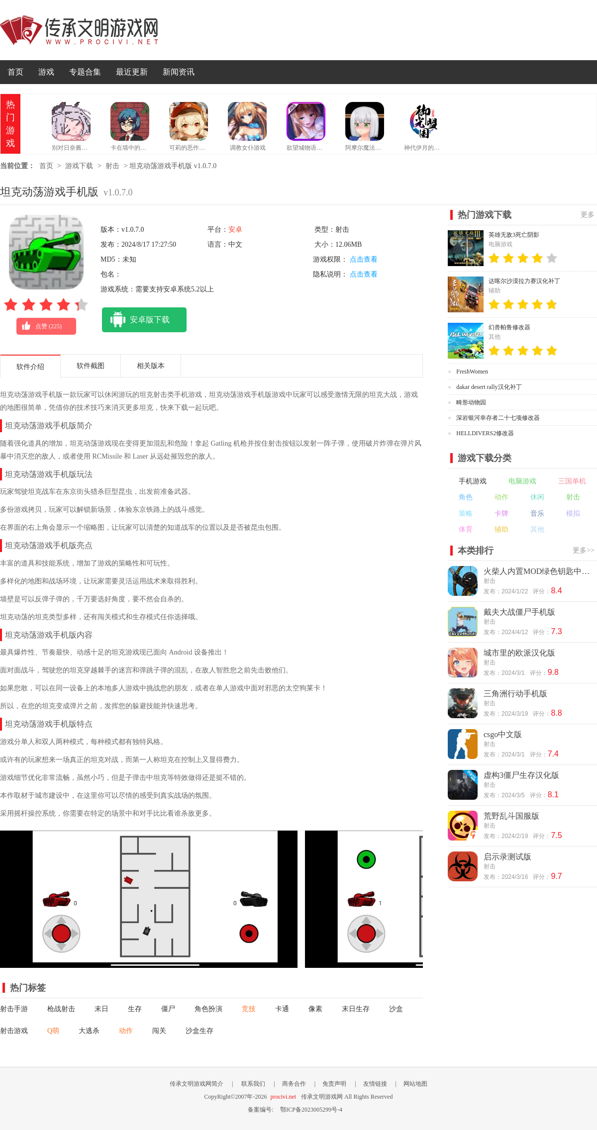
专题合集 (85, 72)
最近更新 (132, 72)
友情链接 (375, 1083)
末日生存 (356, 1009)
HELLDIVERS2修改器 (485, 433)
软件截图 (90, 366)
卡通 (282, 1009)
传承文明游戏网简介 (196, 1083)
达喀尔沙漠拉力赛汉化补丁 (524, 281)
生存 (135, 1009)
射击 (112, 166)
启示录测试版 (507, 856)
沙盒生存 (199, 1031)
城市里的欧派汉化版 (519, 653)
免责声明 (334, 1083)
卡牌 (501, 513)
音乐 (537, 513)
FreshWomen (472, 371)
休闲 (537, 497)
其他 (537, 529)
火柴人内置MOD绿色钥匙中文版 (540, 571)
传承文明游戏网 (79, 30)
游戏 (46, 72)
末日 (101, 1009)
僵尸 (168, 1009)
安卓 (235, 229)
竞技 (249, 1009)
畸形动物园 (471, 402)
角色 (466, 497)
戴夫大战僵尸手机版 (519, 612)
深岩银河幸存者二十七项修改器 (498, 417)
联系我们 (253, 1083)
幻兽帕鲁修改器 (509, 327)
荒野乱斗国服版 (511, 816)
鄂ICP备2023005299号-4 (311, 1109)
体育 (466, 529)
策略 (466, 513)
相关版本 (151, 366)
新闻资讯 (179, 72)
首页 (15, 72)
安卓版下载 (136, 319)
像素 (315, 1009)
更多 (588, 214)
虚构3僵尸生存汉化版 (521, 775)
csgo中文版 (503, 734)
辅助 (501, 529)
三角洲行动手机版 (515, 693)
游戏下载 (79, 166)
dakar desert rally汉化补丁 (488, 386)
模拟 (573, 513)
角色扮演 (208, 1009)
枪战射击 (61, 1009)
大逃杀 (89, 1031)
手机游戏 (473, 481)
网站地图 (415, 1083)
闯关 (159, 1031)
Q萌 (53, 1031)
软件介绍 (30, 367)
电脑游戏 (522, 481)
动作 (126, 1031)
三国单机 (572, 481)
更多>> (584, 550)
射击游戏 (14, 1031)
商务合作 (294, 1083)
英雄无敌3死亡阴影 (514, 234)
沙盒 (396, 1009)
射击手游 (14, 1009)
